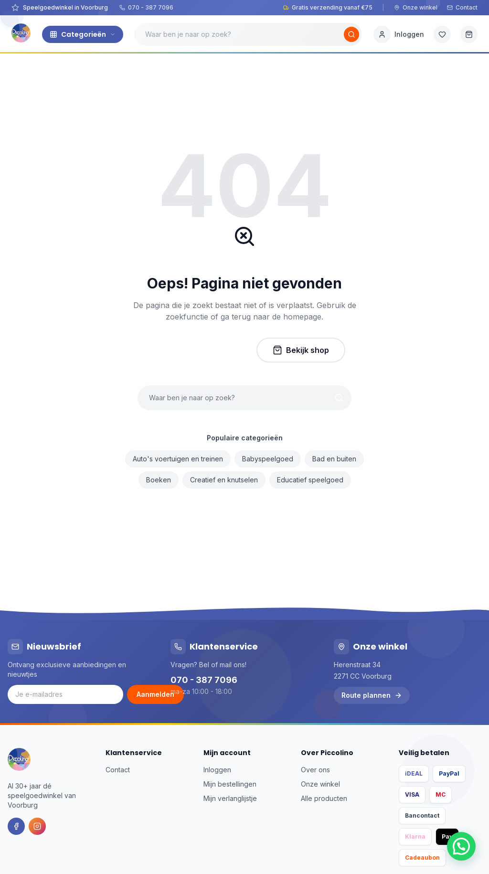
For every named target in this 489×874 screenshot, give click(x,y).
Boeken (158, 480)
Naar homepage (196, 350)
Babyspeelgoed (267, 459)
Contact (462, 7)
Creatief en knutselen (224, 480)
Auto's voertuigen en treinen (178, 459)
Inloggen (217, 770)
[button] (461, 846)
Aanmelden (155, 694)
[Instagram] (37, 826)
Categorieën (83, 34)
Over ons (315, 770)
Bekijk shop (301, 350)
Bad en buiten (334, 459)
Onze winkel (415, 7)
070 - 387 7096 (146, 7)
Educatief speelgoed (310, 480)
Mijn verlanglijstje (230, 798)
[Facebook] (16, 826)
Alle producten (324, 798)
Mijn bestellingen (229, 784)
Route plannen (371, 695)
